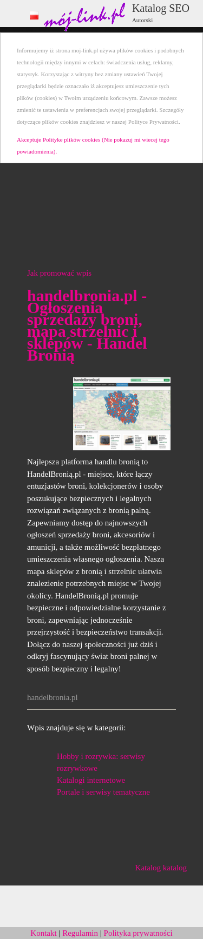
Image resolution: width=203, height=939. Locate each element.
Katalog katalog (161, 867)
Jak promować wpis (59, 273)
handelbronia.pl (52, 697)
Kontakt (43, 933)
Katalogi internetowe (91, 780)
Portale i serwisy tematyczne (103, 792)
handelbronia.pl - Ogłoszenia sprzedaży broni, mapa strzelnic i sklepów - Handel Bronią (87, 325)
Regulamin (80, 933)
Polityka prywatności (138, 933)
